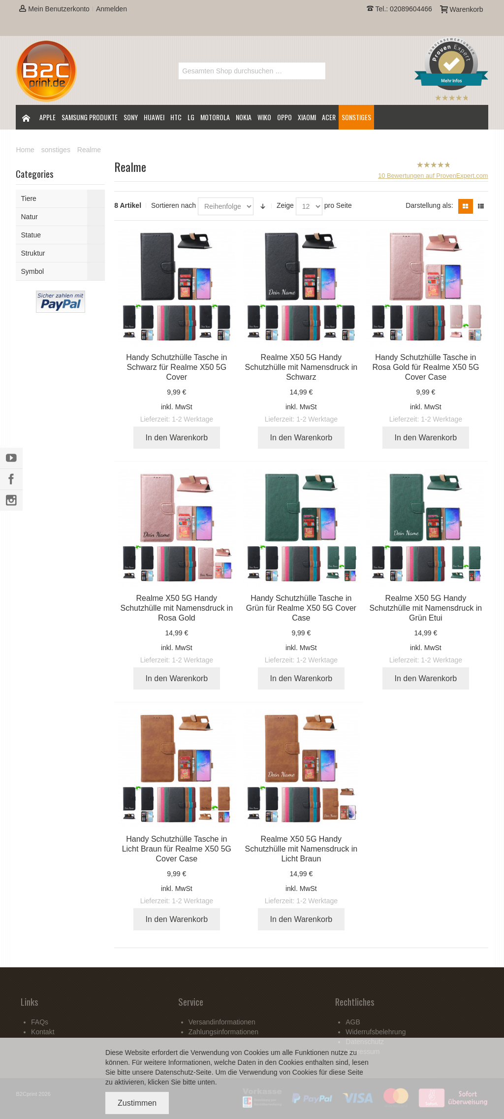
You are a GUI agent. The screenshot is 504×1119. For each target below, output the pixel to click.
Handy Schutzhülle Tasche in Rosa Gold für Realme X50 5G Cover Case (425, 367)
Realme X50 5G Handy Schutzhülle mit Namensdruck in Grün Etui (426, 608)
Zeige (285, 205)
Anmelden (111, 9)
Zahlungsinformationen (223, 1032)
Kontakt (42, 1032)
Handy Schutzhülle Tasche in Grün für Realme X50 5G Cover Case (301, 608)
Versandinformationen (222, 1022)
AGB (353, 1022)
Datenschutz (174, 1072)
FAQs (39, 1022)
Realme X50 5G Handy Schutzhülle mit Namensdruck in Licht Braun (301, 849)
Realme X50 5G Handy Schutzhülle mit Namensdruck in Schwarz (301, 367)
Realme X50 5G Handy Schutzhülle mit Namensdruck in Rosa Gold (177, 608)
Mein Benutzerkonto (54, 9)
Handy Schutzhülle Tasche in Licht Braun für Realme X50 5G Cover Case (176, 849)
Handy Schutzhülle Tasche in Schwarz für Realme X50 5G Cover (176, 367)
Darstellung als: (429, 205)
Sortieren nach (173, 205)
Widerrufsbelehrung (376, 1032)
